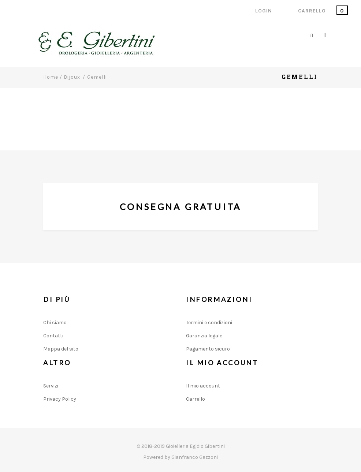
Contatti (53, 336)
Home (50, 77)
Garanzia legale (204, 336)
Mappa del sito (60, 349)
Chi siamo (55, 322)
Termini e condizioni (209, 322)
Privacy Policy (59, 399)
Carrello (195, 399)
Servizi (50, 386)
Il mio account (203, 386)
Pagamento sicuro (208, 349)
